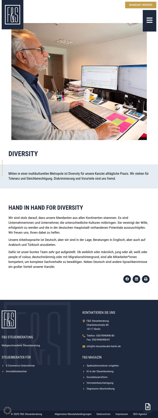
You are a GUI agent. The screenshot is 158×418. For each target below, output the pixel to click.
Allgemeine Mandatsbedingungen (73, 414)
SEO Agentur (140, 414)
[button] (127, 279)
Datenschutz (103, 414)
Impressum (121, 414)
